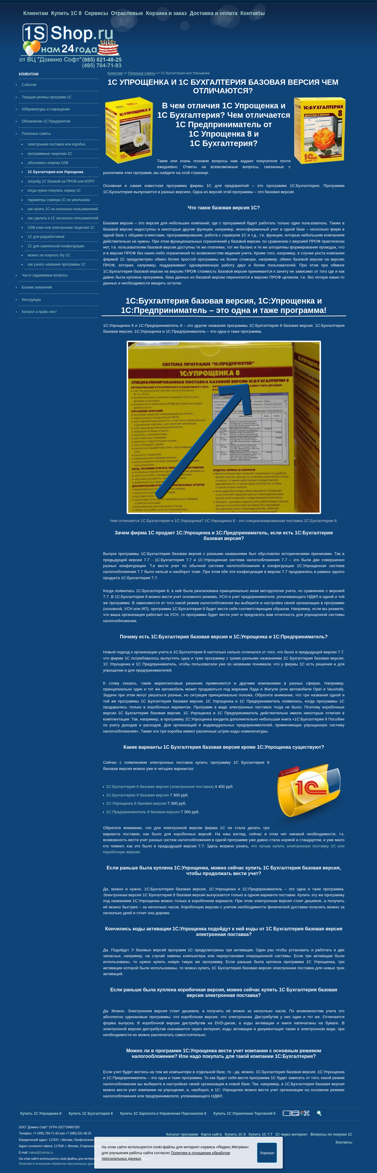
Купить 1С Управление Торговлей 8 (244, 1113)
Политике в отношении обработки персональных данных (58, 1163)
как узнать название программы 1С (57, 264)
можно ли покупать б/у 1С (49, 255)
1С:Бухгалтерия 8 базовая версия (137, 795)
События (29, 85)
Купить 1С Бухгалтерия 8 (91, 1113)
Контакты (252, 13)
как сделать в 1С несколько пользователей (63, 218)
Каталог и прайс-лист (39, 312)
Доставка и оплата (213, 13)
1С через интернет (291, 1134)
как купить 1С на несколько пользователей (63, 209)
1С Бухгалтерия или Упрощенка (55, 172)
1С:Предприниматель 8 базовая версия (142, 812)
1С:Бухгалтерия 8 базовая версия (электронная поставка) (160, 786)
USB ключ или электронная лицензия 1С (61, 228)
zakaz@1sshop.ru (41, 1152)
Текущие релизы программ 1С (46, 97)
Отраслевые (127, 13)
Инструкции (31, 300)
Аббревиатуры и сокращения (46, 109)
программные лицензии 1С (50, 154)
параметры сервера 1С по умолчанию (59, 200)
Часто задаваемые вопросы (45, 275)
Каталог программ (182, 1134)
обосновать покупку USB (48, 163)
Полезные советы (36, 134)
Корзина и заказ (166, 13)
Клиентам (35, 13)
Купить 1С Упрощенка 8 (41, 1113)
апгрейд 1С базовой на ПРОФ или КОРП (61, 181)
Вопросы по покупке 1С (331, 1134)
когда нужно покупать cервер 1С (54, 190)
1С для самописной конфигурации (56, 246)
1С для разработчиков (46, 237)
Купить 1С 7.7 (260, 1134)
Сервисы (96, 13)
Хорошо (267, 1153)
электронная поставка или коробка (56, 144)
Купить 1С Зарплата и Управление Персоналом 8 (163, 1113)
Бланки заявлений (37, 287)
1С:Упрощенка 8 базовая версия (136, 803)
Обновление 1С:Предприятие (46, 121)
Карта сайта (211, 1134)
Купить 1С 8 (66, 13)
